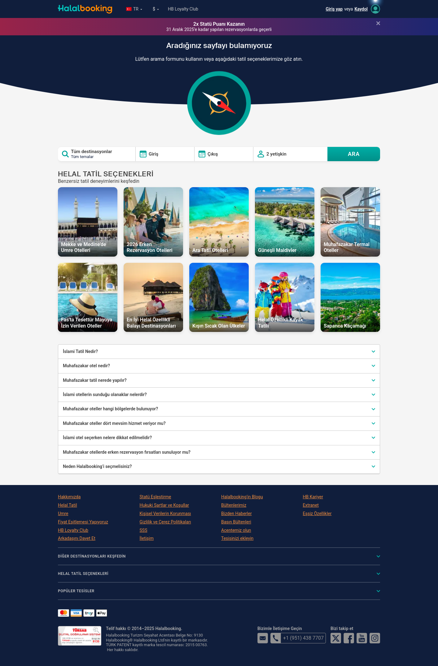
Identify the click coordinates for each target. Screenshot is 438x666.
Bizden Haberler (236, 513)
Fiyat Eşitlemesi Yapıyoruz (83, 521)
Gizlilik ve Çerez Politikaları (165, 521)
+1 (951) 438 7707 (297, 638)
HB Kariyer (313, 496)
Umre (63, 513)
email (262, 638)
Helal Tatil (67, 505)
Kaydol (361, 9)
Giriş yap (334, 9)
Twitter (336, 638)
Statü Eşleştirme (155, 496)
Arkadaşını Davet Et (76, 538)
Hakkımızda (69, 496)
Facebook (349, 638)
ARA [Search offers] (354, 154)
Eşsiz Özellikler (317, 513)
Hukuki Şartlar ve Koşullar (164, 505)
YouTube (362, 638)
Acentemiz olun (236, 530)
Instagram (375, 638)
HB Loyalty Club (183, 9)
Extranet (311, 505)
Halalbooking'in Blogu (242, 496)
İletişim (147, 538)
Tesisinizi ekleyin (237, 538)
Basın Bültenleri (236, 521)
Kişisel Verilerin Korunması (165, 513)
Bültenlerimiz (233, 505)
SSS (143, 530)
